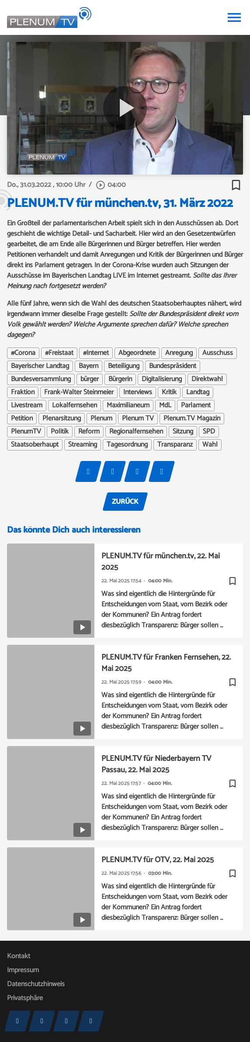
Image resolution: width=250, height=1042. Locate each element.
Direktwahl (207, 379)
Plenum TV (138, 418)
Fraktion (23, 392)
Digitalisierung (162, 379)
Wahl (210, 445)
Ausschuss (217, 353)
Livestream (26, 405)
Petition (22, 418)
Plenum (101, 418)
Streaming (82, 445)
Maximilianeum (128, 405)
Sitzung (183, 431)
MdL (165, 405)
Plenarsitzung (61, 418)
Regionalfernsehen (136, 431)
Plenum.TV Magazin (191, 418)
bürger (89, 379)
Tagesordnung (127, 445)
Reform (89, 431)
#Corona (23, 353)
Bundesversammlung (41, 379)
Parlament (196, 405)
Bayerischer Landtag (40, 366)
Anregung (179, 353)
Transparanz (175, 445)
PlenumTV (26, 431)
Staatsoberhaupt (35, 445)
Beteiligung (123, 366)
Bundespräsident (172, 366)
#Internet (96, 353)
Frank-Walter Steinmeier (79, 392)
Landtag (197, 392)
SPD (209, 431)
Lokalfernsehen (74, 405)
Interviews (137, 392)
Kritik (169, 392)
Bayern (88, 366)
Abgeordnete (137, 353)
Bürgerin (120, 379)
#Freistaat (59, 353)
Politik (60, 431)
